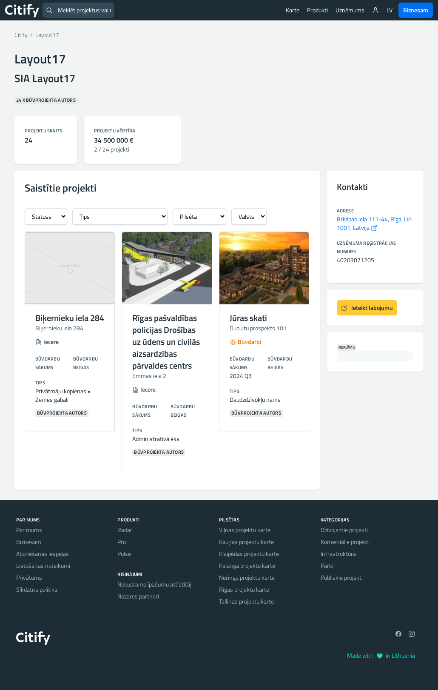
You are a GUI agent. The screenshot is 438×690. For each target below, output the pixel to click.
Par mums (29, 529)
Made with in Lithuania (381, 655)
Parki (327, 565)
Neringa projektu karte (247, 577)
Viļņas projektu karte (244, 529)
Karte (292, 10)
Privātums (29, 577)
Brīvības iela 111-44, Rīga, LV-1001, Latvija (374, 223)
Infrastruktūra (338, 553)
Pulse (124, 553)
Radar (124, 529)
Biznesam (415, 10)
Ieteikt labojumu (367, 307)
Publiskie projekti (342, 577)
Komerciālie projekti (345, 541)
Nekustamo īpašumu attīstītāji (155, 584)
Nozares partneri (138, 596)
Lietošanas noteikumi (43, 565)
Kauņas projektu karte (246, 541)
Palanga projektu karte (247, 565)
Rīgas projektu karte (244, 589)
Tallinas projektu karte (246, 601)
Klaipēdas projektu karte (249, 553)
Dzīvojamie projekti (344, 529)
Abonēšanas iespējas (42, 553)
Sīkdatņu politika (36, 589)
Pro (121, 541)
